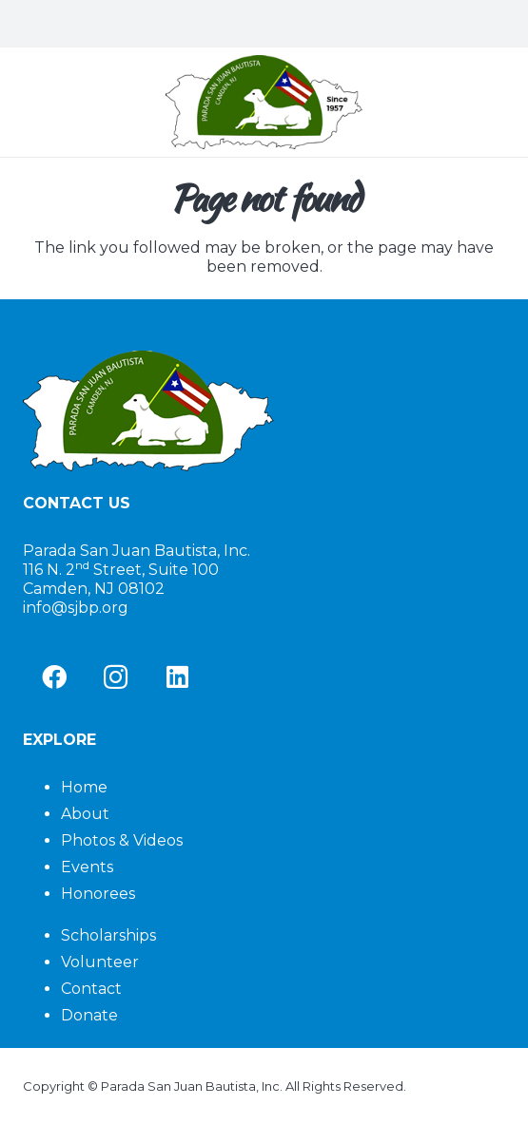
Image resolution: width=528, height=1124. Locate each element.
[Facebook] (54, 677)
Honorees (98, 894)
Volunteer (100, 962)
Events (87, 867)
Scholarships (108, 935)
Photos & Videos (122, 840)
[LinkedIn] (177, 677)
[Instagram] (116, 677)
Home (84, 787)
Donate (89, 1015)
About (85, 814)
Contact (91, 989)
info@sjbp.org (75, 608)
